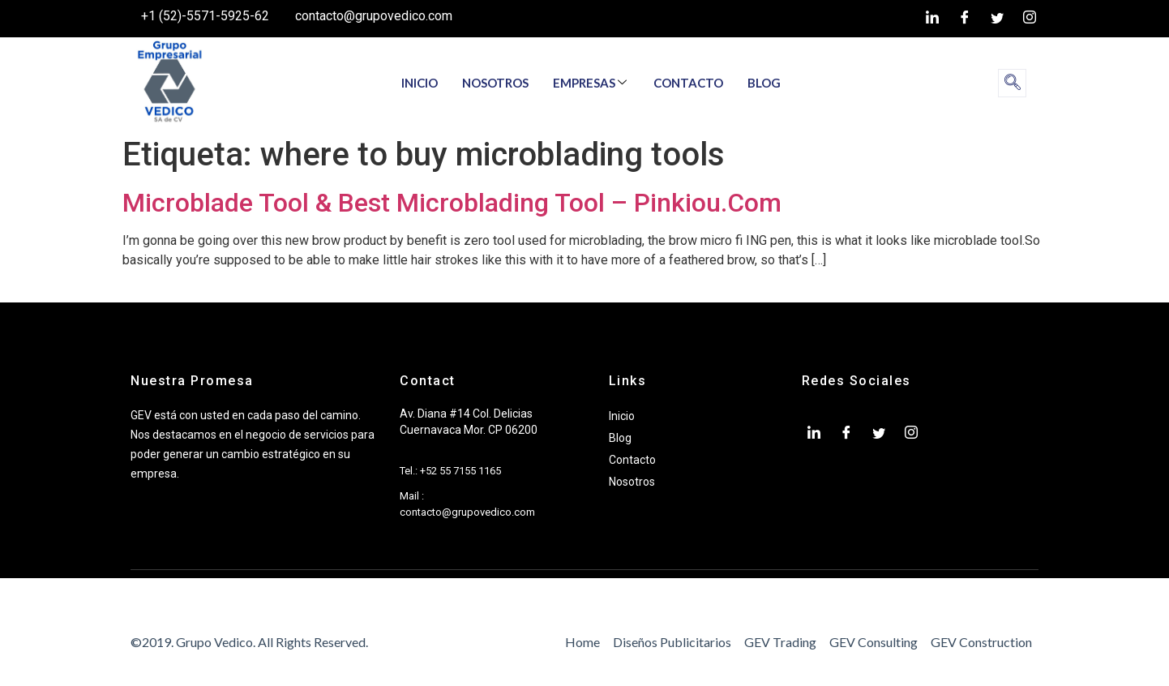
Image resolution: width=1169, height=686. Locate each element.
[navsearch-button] (1012, 83)
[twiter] (997, 18)
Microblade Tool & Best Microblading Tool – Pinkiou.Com (451, 202)
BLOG (764, 82)
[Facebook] (965, 18)
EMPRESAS (590, 82)
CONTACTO (688, 82)
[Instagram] (1029, 18)
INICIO (419, 82)
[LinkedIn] (932, 18)
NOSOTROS (495, 82)
